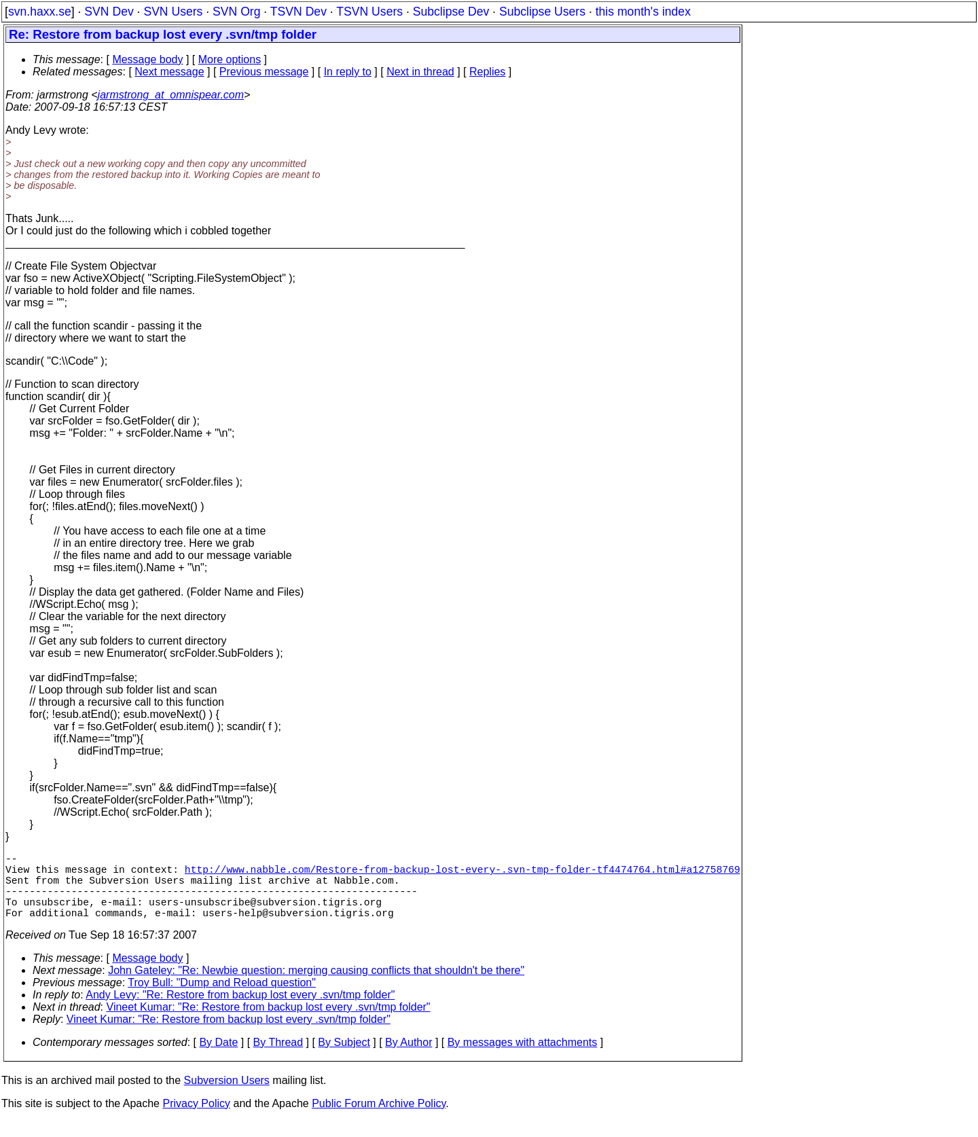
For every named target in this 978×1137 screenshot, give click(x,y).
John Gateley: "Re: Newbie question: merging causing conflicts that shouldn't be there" (316, 986)
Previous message (264, 71)
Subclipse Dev (451, 11)
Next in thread (420, 71)
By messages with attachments (523, 1058)
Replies (487, 71)
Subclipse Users (542, 11)
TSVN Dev (298, 11)
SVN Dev (108, 11)
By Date (218, 1058)
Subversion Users (227, 1096)
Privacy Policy (196, 1119)
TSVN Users (369, 11)
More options (229, 59)
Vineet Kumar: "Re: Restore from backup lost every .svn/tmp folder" (269, 1023)
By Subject (343, 1058)
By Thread (278, 1058)
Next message (169, 71)
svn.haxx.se (39, 11)
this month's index (643, 11)
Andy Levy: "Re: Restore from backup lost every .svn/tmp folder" (240, 1011)
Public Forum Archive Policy (379, 1119)
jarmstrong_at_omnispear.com (171, 95)
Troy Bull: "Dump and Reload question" (222, 999)
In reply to (348, 71)
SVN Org (236, 11)
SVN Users (172, 11)
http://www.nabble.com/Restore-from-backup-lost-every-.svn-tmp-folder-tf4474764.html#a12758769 (462, 874)
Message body (147, 59)
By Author (408, 1058)
